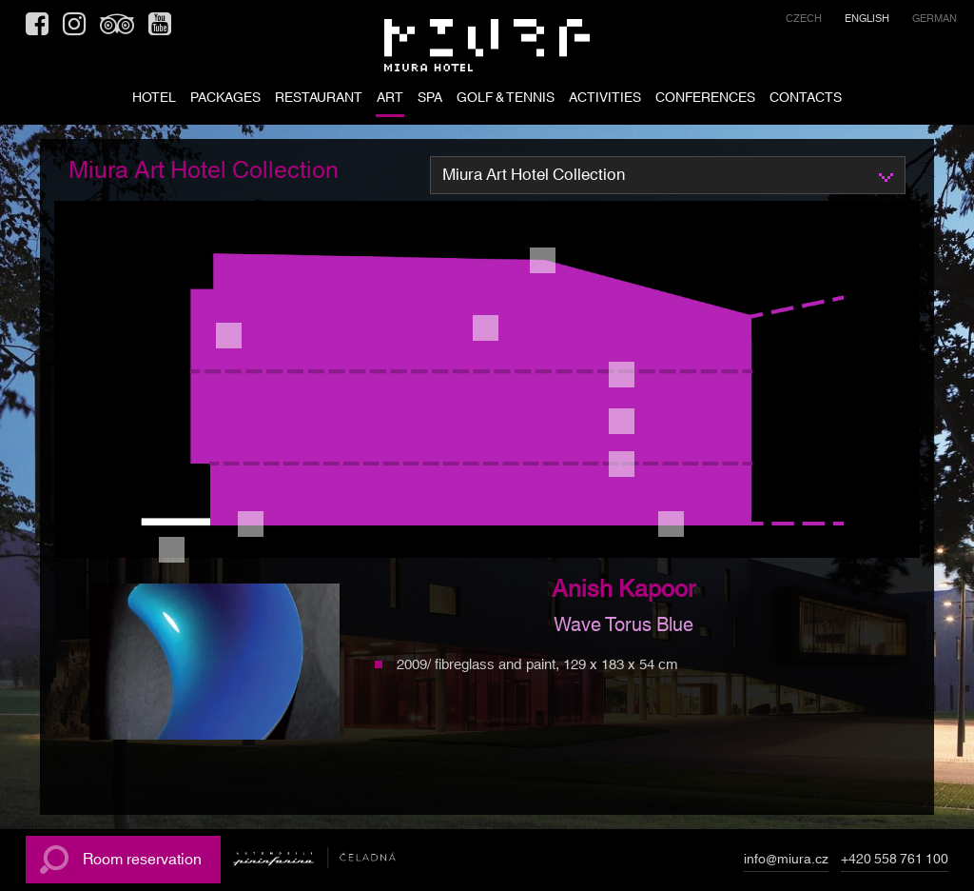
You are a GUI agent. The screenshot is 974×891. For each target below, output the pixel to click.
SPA (430, 99)
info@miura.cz (786, 862)
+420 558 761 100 (894, 862)
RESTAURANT (318, 99)
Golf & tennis (506, 99)
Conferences (705, 99)
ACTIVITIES (605, 99)
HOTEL (154, 99)
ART (390, 99)
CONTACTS (805, 99)
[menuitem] (804, 21)
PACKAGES (225, 99)
